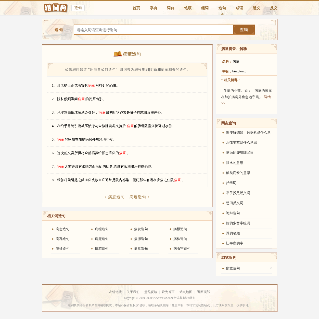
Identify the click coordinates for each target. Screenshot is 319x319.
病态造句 (116, 197)
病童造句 (141, 249)
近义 (256, 8)
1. (53, 85)
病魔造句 (102, 239)
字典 (153, 8)
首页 (136, 8)
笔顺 (187, 8)
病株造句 (180, 239)
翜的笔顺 (233, 233)
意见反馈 (150, 292)
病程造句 (102, 229)
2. (53, 99)
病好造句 (62, 249)
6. (53, 153)
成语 (239, 8)
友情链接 (115, 292)
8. (53, 180)
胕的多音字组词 (238, 223)
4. (53, 126)
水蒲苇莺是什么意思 (241, 143)
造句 (222, 8)
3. (53, 112)
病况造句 (62, 239)
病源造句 (141, 239)
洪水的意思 (234, 163)
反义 (273, 8)
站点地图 (185, 292)
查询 (244, 30)
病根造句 (180, 229)
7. (53, 166)
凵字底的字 (234, 243)
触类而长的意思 (238, 173)
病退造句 (137, 197)
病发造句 (141, 229)
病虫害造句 (182, 249)
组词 (205, 8)
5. (53, 139)
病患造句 (62, 229)
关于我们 (133, 292)
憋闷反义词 (234, 203)
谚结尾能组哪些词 (240, 153)
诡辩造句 (233, 213)
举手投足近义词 (238, 193)
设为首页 (168, 292)
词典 (170, 8)
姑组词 (231, 183)
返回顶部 (203, 292)
